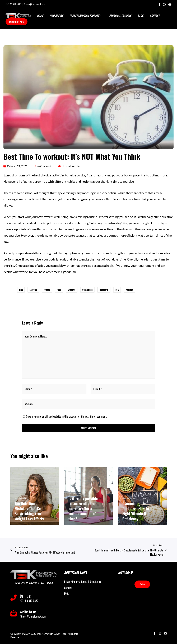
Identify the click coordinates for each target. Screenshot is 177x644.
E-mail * (97, 389)
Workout (129, 289)
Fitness (47, 289)
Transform (103, 289)
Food (59, 289)
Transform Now (16, 22)
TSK (117, 289)
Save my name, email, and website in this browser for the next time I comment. (66, 416)
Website (29, 404)
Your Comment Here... (36, 336)
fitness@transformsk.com (34, 4)
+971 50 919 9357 (13, 4)
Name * (28, 389)
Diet (21, 289)
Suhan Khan (87, 289)
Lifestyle (71, 289)
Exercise (33, 289)
